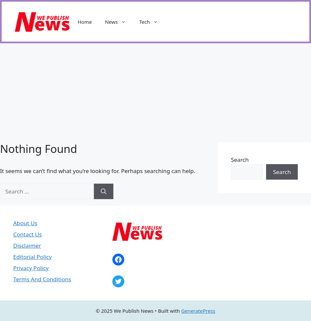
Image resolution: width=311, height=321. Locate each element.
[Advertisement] (155, 93)
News (119, 22)
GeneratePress (198, 310)
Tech (152, 22)
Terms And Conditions (42, 279)
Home (85, 21)
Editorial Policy (32, 257)
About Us (25, 223)
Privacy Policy (31, 268)
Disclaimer (27, 245)
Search (240, 159)
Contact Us (27, 234)
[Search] (103, 191)
